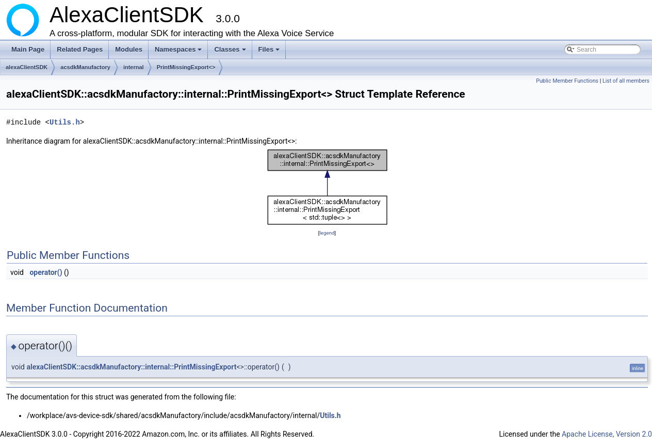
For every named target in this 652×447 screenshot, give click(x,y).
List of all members (625, 81)
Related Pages (80, 49)
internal (133, 67)
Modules (128, 49)
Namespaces (179, 52)
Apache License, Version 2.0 (607, 434)
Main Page (27, 49)
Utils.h (65, 122)
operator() (45, 272)
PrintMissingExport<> (186, 67)
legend (326, 233)
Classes (230, 52)
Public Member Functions (567, 81)
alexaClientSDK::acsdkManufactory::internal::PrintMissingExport (131, 367)
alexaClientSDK (26, 67)
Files (270, 52)
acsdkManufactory (85, 67)
